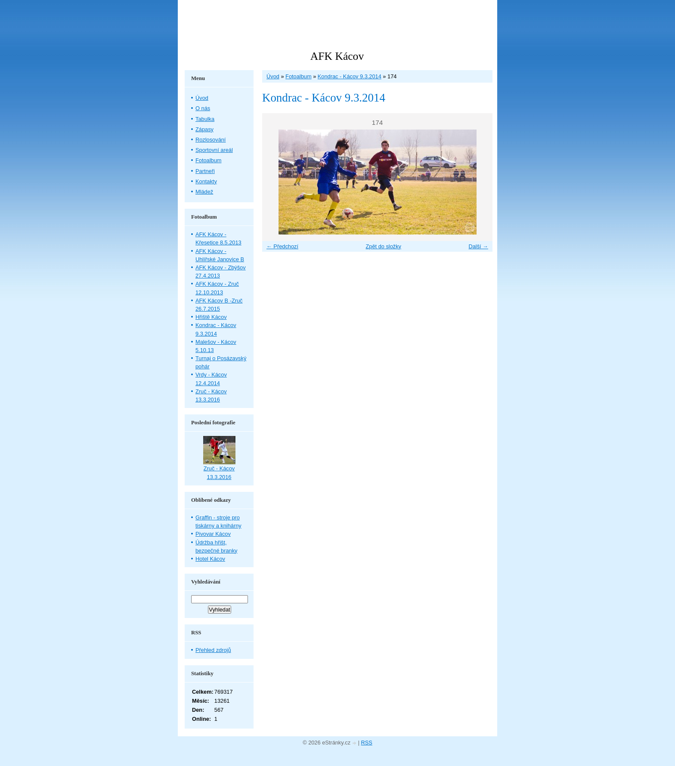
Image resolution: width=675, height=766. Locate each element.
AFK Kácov (337, 56)
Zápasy (204, 129)
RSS (366, 742)
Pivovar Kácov (213, 534)
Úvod (272, 76)
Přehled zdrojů (213, 650)
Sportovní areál (214, 150)
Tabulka (204, 119)
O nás (202, 108)
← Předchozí (282, 246)
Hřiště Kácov (211, 317)
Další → (478, 246)
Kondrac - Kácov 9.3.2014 (349, 76)
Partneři (205, 171)
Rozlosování (210, 139)
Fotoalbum (298, 76)
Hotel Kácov (210, 559)
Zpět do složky (383, 246)
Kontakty (206, 181)
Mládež (204, 191)
